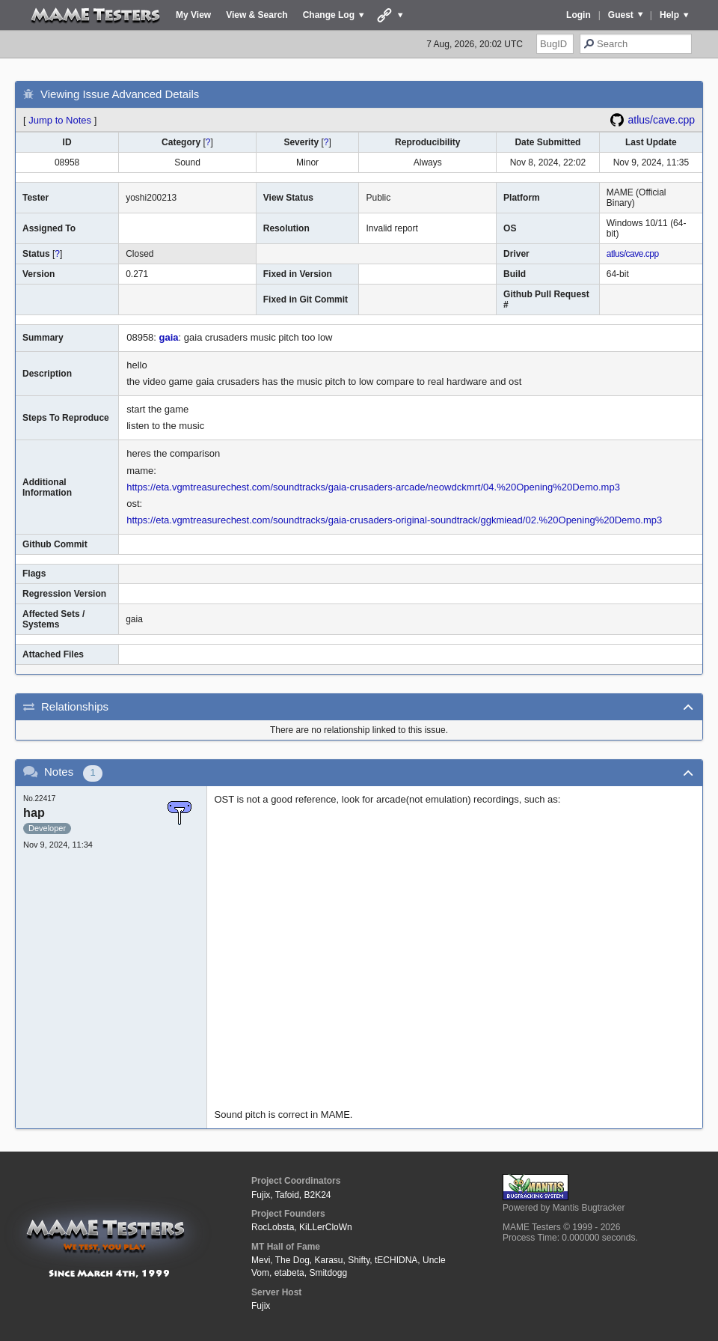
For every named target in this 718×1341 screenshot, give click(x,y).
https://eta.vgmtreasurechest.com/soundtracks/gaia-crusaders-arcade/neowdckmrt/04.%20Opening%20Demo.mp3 (373, 487)
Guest (620, 15)
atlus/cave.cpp (662, 120)
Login (578, 15)
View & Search (257, 15)
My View (193, 15)
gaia (169, 337)
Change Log (329, 15)
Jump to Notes (59, 120)
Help (669, 15)
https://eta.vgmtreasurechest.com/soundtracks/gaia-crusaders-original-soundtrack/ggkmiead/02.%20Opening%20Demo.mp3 (394, 520)
